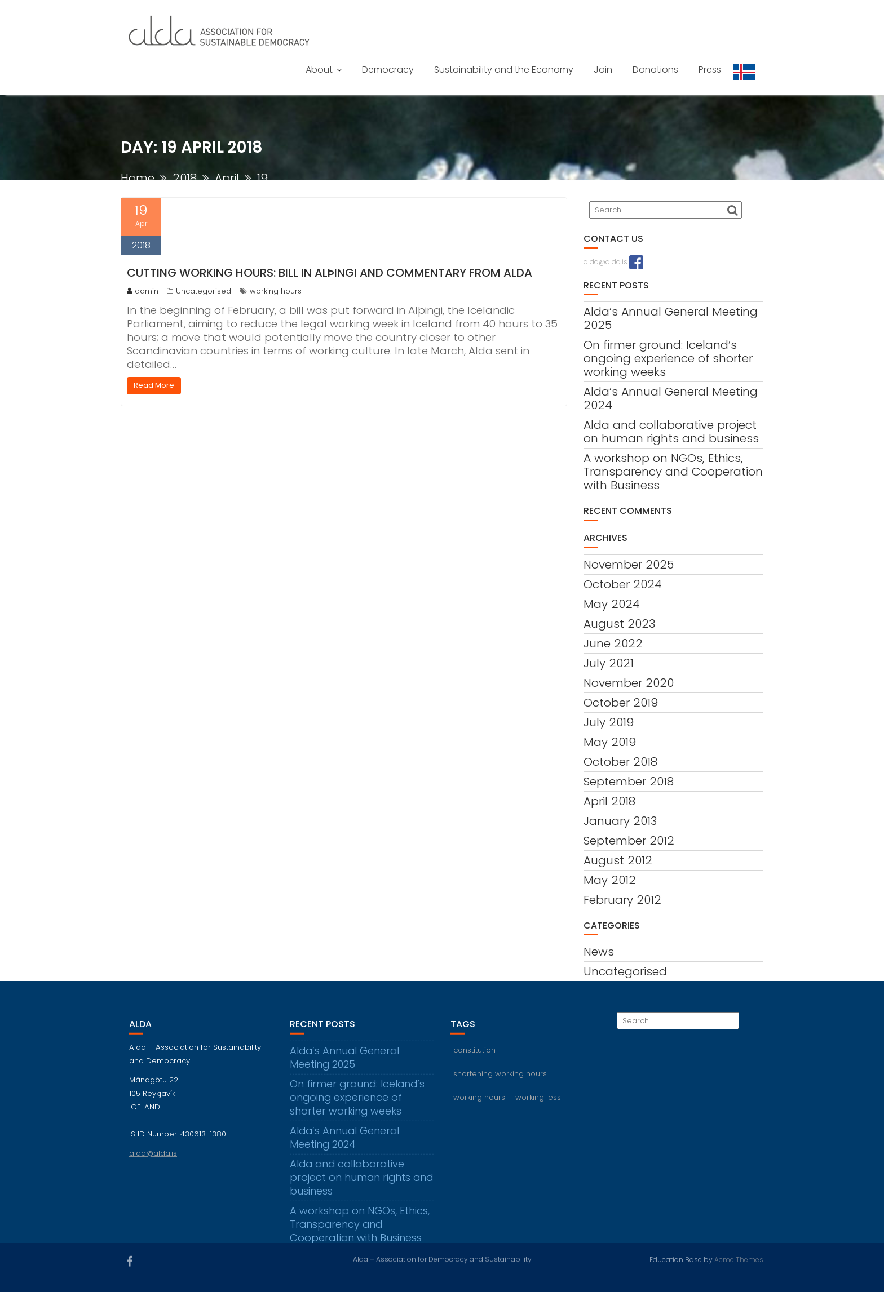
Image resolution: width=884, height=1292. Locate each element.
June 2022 (613, 643)
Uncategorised (203, 291)
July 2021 (609, 663)
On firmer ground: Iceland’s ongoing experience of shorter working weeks (668, 358)
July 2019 (609, 722)
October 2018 (620, 762)
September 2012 (629, 841)
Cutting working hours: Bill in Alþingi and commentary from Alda (329, 273)
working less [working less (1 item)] (538, 1103)
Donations (655, 69)
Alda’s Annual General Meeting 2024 (671, 398)
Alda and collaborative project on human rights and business (671, 431)
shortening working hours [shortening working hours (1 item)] (500, 1079)
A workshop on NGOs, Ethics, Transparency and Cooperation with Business (673, 471)
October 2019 (621, 703)
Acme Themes (738, 1259)
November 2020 (629, 683)
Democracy (388, 69)
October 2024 (623, 584)
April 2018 (609, 801)
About (319, 69)
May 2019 (610, 742)
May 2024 (612, 604)
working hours (276, 291)
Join (603, 69)
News (599, 952)
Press (710, 69)
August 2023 (619, 624)
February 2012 (622, 900)
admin (142, 291)
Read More (154, 385)
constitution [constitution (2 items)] (474, 1055)
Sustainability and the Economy (503, 69)
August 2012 (618, 860)
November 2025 (629, 564)
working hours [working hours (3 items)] (479, 1103)
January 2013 (620, 821)
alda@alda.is (605, 262)
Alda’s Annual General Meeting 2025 (671, 318)
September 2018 (629, 781)
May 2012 (610, 880)
